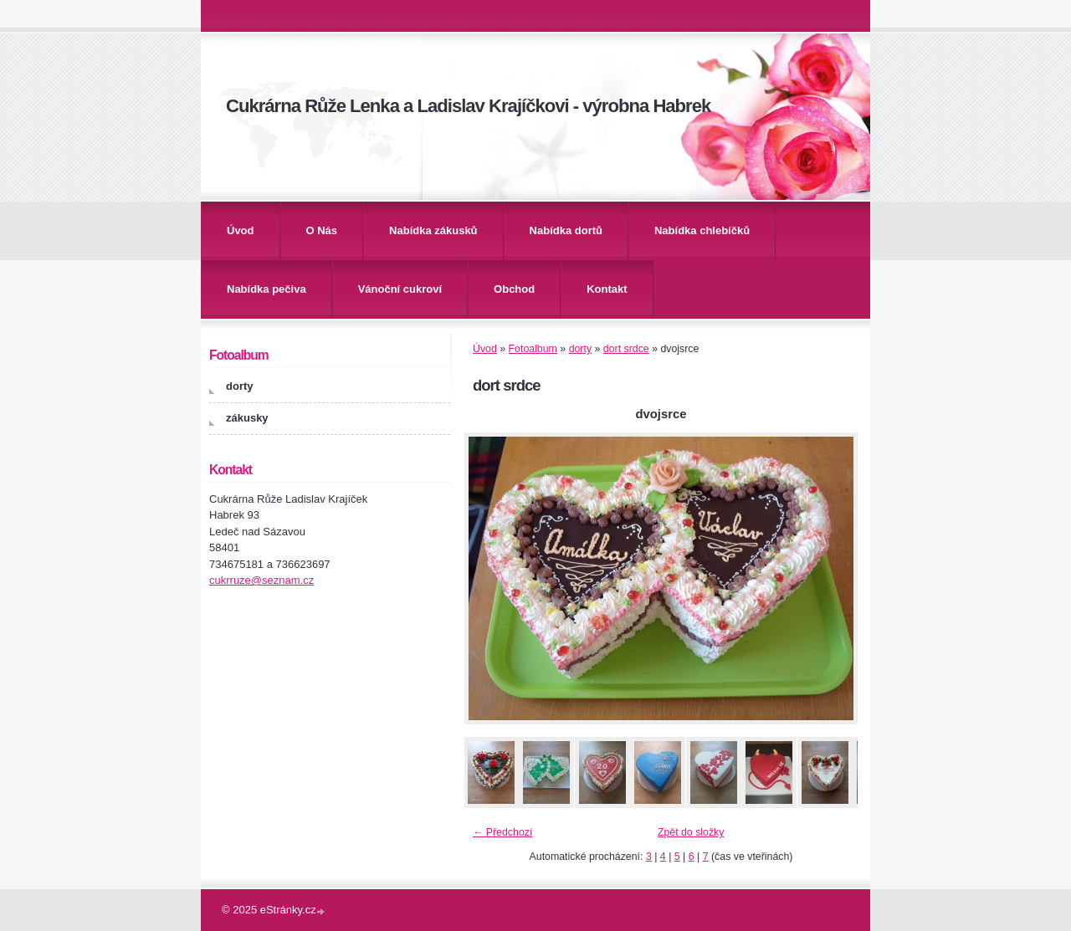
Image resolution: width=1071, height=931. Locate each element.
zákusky (247, 418)
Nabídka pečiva (266, 289)
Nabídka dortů (566, 230)
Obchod (514, 289)
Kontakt (607, 289)
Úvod (240, 230)
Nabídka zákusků (433, 230)
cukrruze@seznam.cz (261, 580)
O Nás (322, 230)
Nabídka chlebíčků (702, 230)
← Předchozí (502, 832)
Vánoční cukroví (400, 289)
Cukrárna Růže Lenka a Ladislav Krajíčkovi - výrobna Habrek (468, 105)
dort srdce (626, 349)
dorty (580, 349)
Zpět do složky (691, 832)
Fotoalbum (533, 349)
